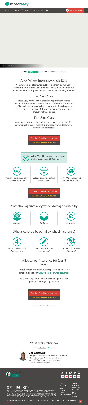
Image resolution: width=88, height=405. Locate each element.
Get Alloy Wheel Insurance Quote (44, 138)
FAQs (61, 388)
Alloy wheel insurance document (53, 272)
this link (9, 402)
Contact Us (63, 386)
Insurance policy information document (44, 306)
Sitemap (74, 396)
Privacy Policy (76, 390)
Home (4, 66)
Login (17, 52)
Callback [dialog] (15, 375)
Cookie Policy (76, 387)
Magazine (63, 390)
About (61, 383)
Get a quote (21, 47)
